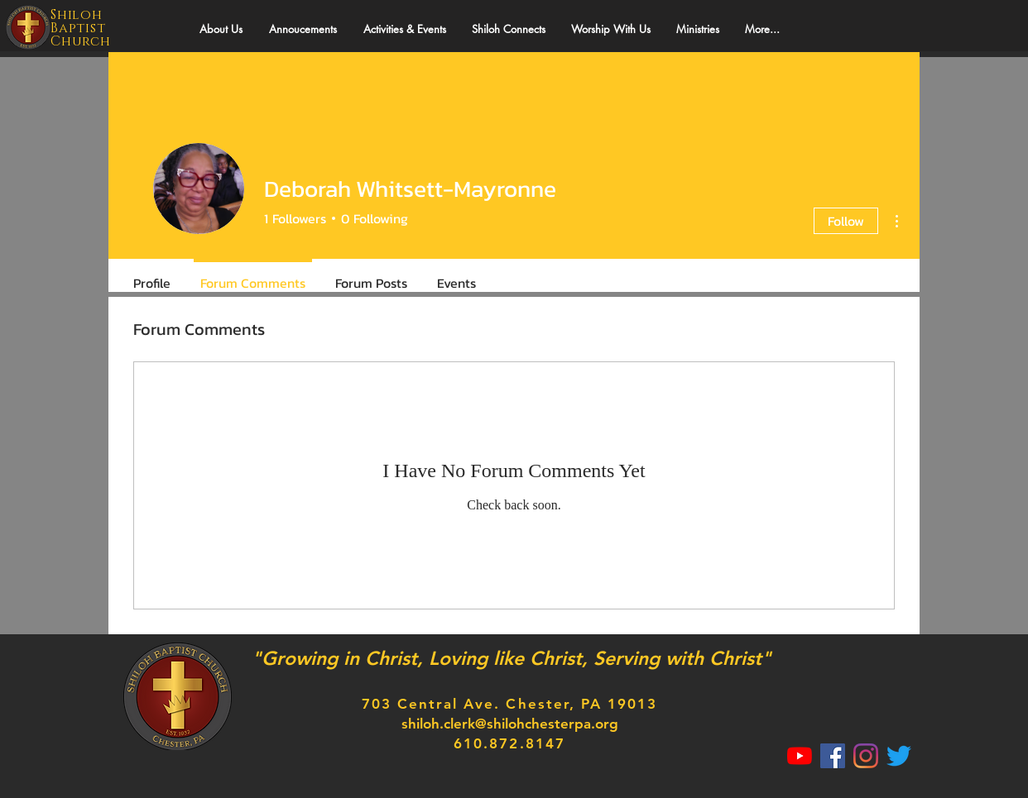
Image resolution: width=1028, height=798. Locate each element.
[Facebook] (832, 755)
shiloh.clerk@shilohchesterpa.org (509, 723)
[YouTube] (799, 755)
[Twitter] (898, 755)
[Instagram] (865, 755)
